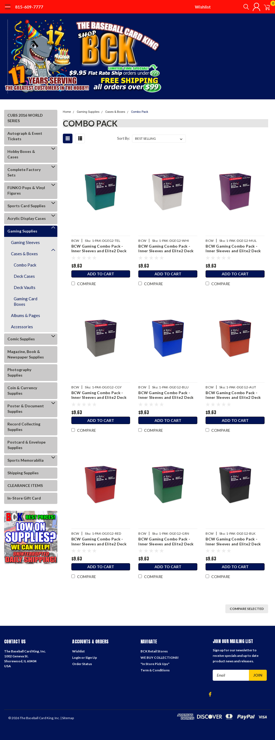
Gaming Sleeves (25, 242)
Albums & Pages (25, 315)
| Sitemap (67, 718)
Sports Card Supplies (26, 205)
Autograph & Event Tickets (24, 136)
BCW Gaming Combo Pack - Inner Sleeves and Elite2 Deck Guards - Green (165, 541)
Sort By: (123, 138)
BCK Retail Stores (154, 651)
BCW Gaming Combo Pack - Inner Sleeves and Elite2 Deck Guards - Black (233, 541)
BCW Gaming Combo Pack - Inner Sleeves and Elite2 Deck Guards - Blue (165, 395)
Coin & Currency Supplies (22, 390)
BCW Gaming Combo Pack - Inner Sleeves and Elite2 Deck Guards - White (165, 248)
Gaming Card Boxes (25, 301)
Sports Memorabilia (25, 460)
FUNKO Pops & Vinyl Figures (26, 190)
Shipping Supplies (23, 472)
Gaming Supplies (22, 231)
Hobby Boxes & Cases (21, 154)
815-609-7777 (29, 6)
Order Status (82, 664)
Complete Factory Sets (24, 172)
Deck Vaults (24, 287)
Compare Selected (247, 609)
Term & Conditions (155, 670)
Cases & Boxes (24, 253)
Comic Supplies (21, 339)
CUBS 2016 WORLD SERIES (25, 118)
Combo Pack (25, 264)
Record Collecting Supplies (23, 427)
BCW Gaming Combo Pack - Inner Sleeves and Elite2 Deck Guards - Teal (98, 248)
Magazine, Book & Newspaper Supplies (25, 354)
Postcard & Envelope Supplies (26, 445)
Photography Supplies (19, 372)
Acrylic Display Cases (26, 218)
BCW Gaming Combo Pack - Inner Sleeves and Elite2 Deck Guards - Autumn (233, 395)
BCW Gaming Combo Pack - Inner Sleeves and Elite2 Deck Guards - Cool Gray (98, 395)
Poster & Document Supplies (25, 408)
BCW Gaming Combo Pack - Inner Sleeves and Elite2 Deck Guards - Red (98, 541)
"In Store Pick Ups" (155, 664)
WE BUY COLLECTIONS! (160, 657)
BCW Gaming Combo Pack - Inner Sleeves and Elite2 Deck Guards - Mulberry (233, 248)
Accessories (22, 326)
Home (67, 112)
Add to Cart (100, 274)
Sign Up (91, 657)
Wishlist (203, 6)
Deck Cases (24, 276)
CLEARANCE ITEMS (25, 485)
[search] (238, 7)
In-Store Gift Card (24, 498)
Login (76, 657)
